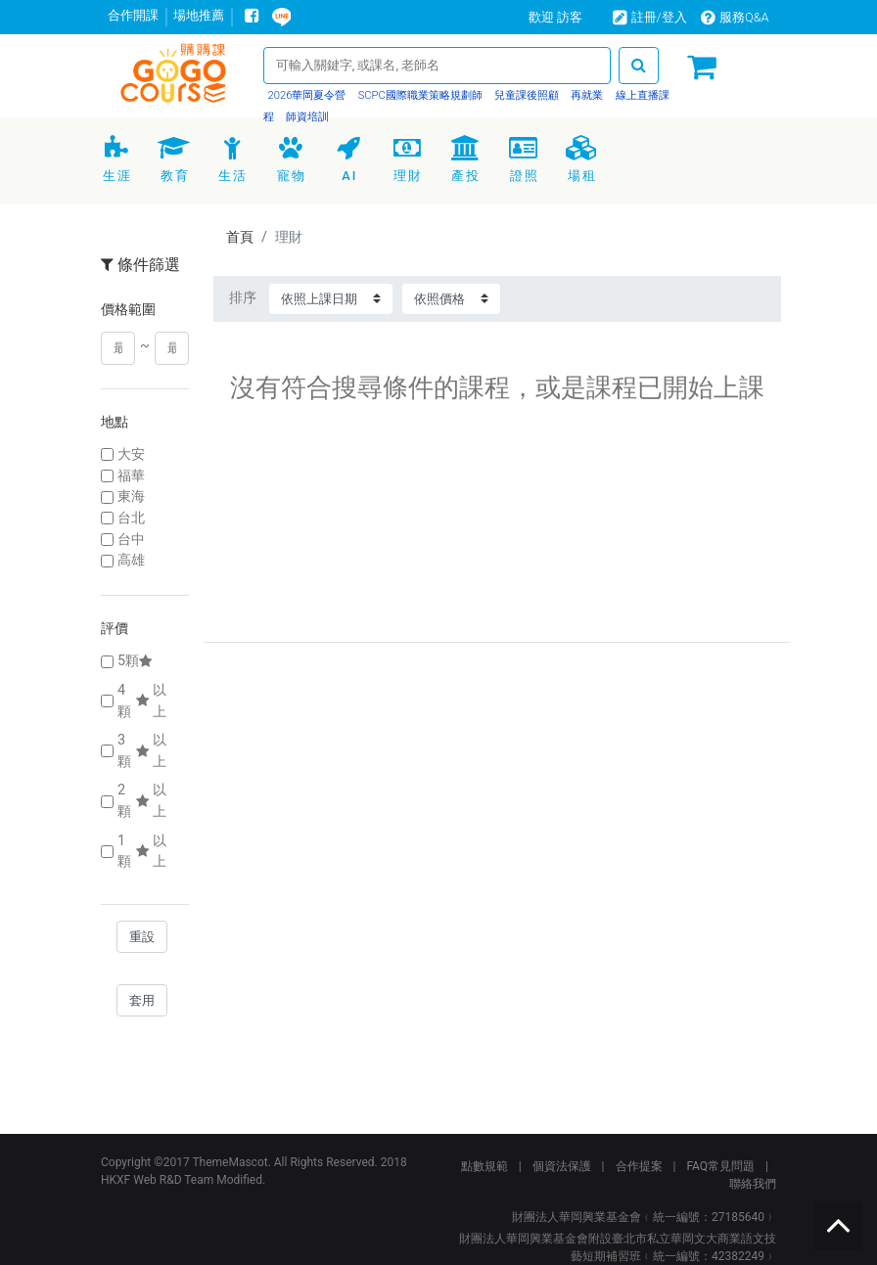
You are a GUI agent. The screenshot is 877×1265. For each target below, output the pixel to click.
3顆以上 (141, 751)
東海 (131, 496)
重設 (142, 936)
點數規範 (484, 1166)
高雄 (131, 560)
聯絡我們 (752, 1184)
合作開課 (133, 15)
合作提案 (639, 1166)
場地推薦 (198, 15)
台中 (131, 539)
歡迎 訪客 (555, 17)
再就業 (586, 95)
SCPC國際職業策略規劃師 (419, 95)
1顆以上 (141, 852)
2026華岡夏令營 (307, 95)
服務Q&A (735, 17)
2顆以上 (141, 801)
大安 (131, 454)
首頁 (240, 237)
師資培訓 (306, 117)
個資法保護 (561, 1166)
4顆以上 (141, 701)
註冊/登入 (650, 17)
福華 (131, 476)
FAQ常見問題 (720, 1166)
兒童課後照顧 (525, 95)
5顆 (136, 661)
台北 (131, 518)
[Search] (437, 65)
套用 (142, 1000)
